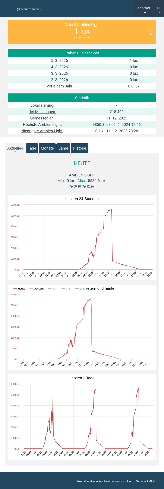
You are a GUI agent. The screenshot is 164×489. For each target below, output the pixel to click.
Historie (79, 148)
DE (159, 8)
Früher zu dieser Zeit (82, 53)
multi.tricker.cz (125, 481)
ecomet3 (144, 8)
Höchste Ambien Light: (42, 124)
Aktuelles (15, 148)
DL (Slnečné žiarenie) (27, 9)
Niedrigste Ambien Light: (42, 131)
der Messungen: (42, 111)
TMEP (151, 481)
